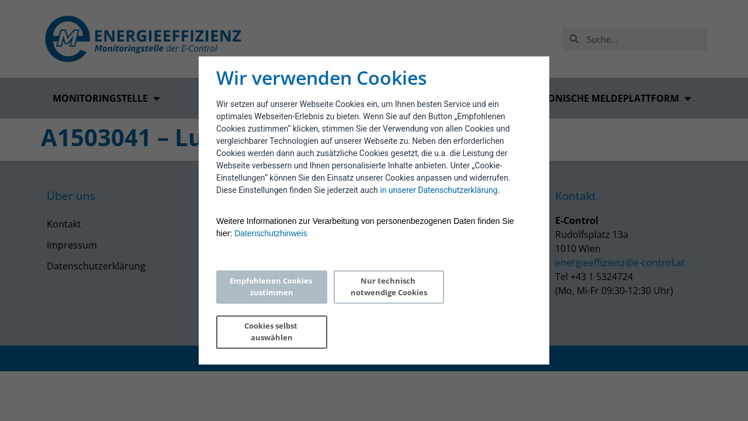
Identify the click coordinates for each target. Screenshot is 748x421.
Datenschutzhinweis (270, 256)
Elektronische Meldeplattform (602, 98)
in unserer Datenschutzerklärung (438, 213)
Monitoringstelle (106, 98)
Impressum (72, 245)
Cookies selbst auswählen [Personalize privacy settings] (477, 309)
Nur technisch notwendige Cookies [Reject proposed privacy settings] (371, 309)
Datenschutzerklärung (96, 266)
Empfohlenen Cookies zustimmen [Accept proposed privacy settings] (266, 309)
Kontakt (64, 224)
